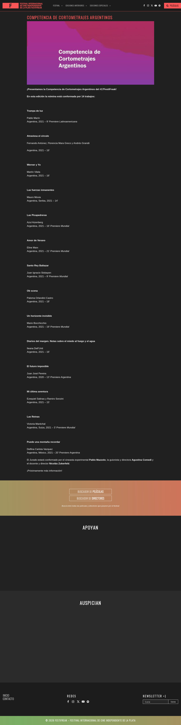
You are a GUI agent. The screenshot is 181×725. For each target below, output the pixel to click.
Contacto (8, 699)
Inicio (6, 695)
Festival (56, 5)
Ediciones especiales (99, 5)
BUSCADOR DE (91, 491)
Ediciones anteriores (75, 5)
